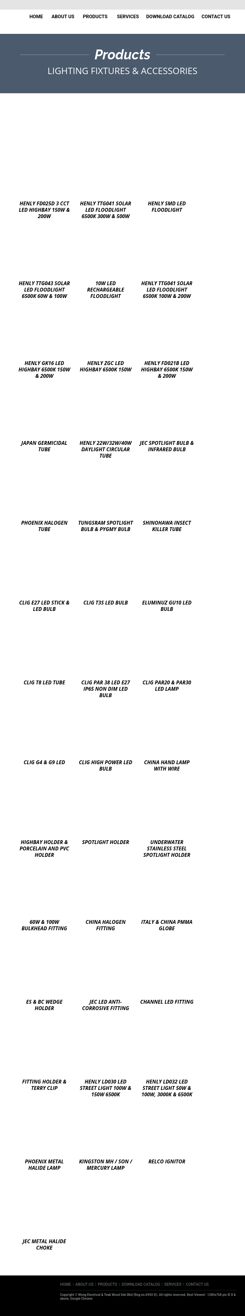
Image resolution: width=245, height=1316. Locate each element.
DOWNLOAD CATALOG (141, 1284)
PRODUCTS (107, 1284)
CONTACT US (197, 1284)
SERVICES (173, 1284)
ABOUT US (85, 1284)
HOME (65, 1284)
